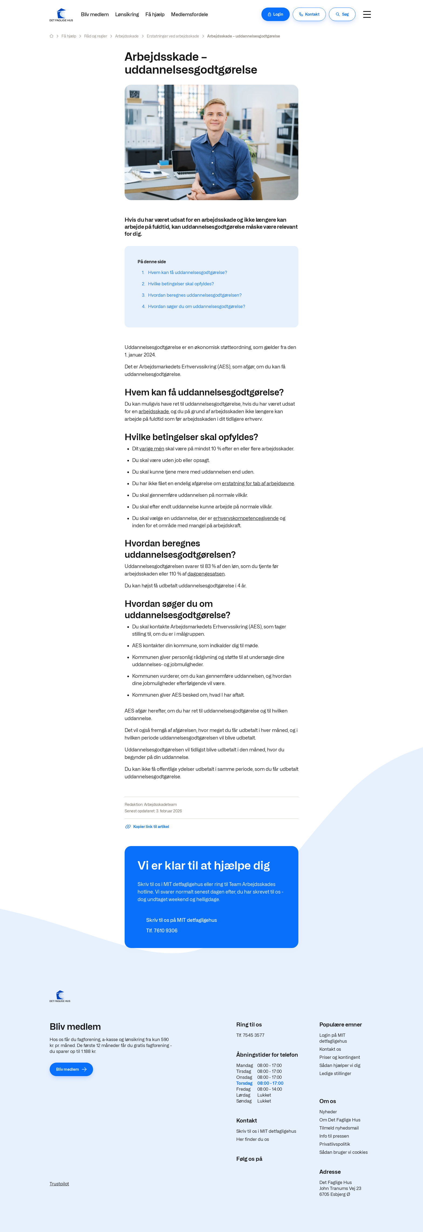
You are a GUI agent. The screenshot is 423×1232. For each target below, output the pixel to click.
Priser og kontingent (339, 1057)
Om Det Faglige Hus (339, 1120)
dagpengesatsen (206, 574)
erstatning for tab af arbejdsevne (258, 483)
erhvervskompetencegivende (246, 518)
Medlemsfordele (189, 14)
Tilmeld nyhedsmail (339, 1128)
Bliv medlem (95, 14)
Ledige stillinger (335, 1073)
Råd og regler (95, 36)
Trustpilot (59, 1183)
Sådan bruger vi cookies (343, 1152)
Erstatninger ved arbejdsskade (173, 36)
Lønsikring (127, 14)
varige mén (151, 448)
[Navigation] (366, 14)
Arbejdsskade (127, 36)
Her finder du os (252, 1139)
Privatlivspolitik (334, 1144)
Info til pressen (334, 1136)
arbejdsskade (154, 411)
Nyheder (328, 1111)
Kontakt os (330, 1049)
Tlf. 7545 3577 (250, 1035)
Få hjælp (155, 14)
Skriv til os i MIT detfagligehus (266, 1131)
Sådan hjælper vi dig (339, 1065)
